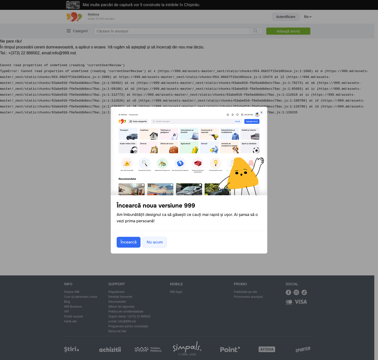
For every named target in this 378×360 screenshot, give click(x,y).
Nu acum (155, 242)
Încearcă (129, 242)
